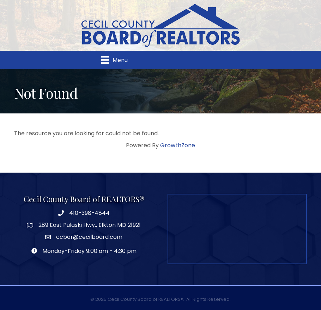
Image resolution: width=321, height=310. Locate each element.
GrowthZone (177, 145)
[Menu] (114, 60)
